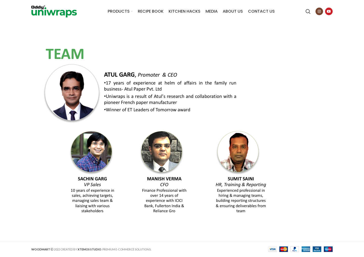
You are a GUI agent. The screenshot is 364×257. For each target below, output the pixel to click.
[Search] (308, 11)
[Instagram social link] (319, 11)
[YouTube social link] (329, 11)
